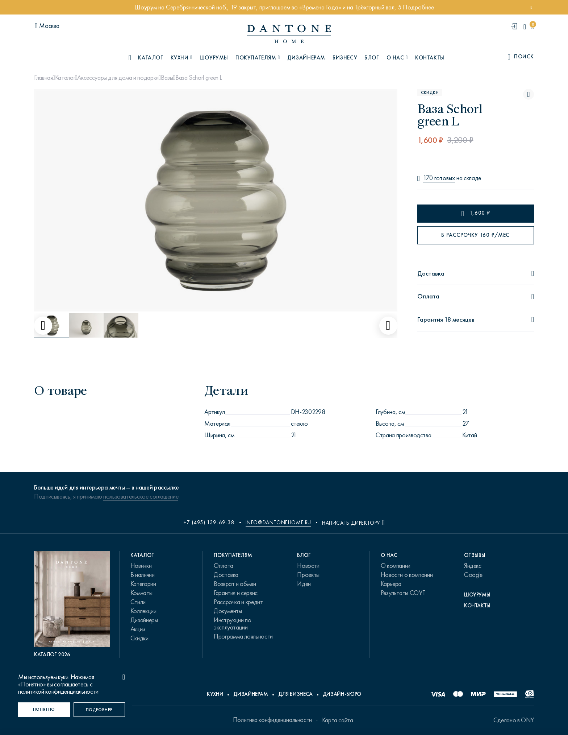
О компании (395, 565)
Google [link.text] (473, 574)
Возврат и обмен (235, 583)
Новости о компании (407, 574)
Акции (137, 629)
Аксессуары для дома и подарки (118, 78)
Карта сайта (337, 720)
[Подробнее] (99, 709)
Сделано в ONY (513, 720)
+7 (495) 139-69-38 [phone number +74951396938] (209, 522)
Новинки (140, 565)
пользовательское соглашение (140, 496)
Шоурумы (214, 57)
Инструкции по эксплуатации (232, 623)
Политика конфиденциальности (272, 719)
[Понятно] (44, 709)
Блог (371, 57)
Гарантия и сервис (236, 592)
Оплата (223, 565)
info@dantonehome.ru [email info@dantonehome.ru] (278, 522)
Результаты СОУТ (403, 592)
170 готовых (439, 178)
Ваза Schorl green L (198, 78)
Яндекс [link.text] (472, 565)
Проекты (308, 574)
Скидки (139, 638)
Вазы (167, 78)
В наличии (142, 574)
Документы (228, 611)
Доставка (226, 574)
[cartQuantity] (532, 26)
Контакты (429, 57)
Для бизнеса (295, 694)
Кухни (215, 694)
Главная (43, 78)
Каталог (65, 78)
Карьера (391, 583)
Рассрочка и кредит (238, 602)
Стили (138, 602)
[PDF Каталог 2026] (72, 604)
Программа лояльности (243, 636)
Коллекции (143, 611)
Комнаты (141, 592)
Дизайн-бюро (342, 694)
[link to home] (289, 34)
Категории (143, 583)
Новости (308, 565)
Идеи (304, 583)
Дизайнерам (306, 57)
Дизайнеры (144, 620)
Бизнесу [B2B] (345, 57)
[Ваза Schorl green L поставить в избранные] (528, 94)
